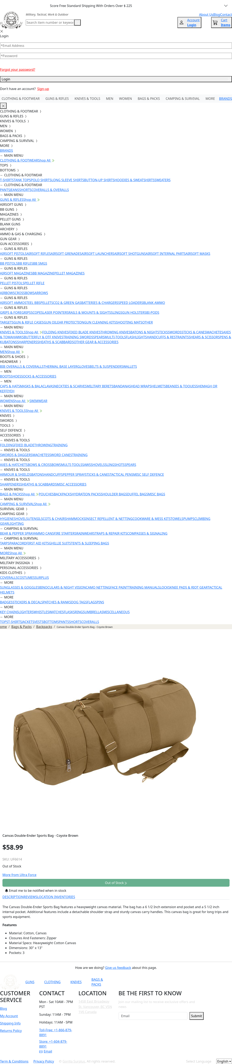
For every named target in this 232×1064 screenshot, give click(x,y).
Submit (196, 1016)
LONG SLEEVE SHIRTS (67, 180)
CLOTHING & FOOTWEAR (21, 98)
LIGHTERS (26, 612)
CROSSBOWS (25, 293)
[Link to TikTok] (179, 982)
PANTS (5, 190)
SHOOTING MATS (129, 322)
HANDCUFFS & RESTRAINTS (168, 337)
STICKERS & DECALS (28, 602)
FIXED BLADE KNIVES (85, 332)
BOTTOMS (51, 622)
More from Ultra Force (19, 875)
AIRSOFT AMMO (12, 302)
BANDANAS (122, 386)
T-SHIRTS (7, 180)
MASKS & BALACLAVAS (37, 386)
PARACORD (17, 543)
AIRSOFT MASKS (198, 253)
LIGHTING (16, 523)
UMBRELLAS (94, 612)
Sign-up (43, 89)
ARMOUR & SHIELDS (15, 474)
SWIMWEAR (38, 401)
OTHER (147, 322)
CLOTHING (52, 982)
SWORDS (174, 332)
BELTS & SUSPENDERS (106, 366)
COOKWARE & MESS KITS (152, 518)
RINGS (80, 612)
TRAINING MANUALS (144, 587)
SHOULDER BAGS (114, 494)
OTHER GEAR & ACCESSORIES (96, 342)
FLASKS (69, 612)
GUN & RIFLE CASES (28, 322)
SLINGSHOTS (115, 464)
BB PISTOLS (9, 263)
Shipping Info (10, 1023)
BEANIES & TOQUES (181, 386)
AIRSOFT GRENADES (66, 253)
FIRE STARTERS (65, 533)
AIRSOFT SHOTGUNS (130, 253)
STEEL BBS (32, 302)
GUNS (29, 982)
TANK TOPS (22, 180)
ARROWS (41, 293)
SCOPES (37, 312)
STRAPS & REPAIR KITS (110, 533)
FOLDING (7, 445)
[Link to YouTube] (149, 982)
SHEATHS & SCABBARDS (55, 342)
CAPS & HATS (10, 386)
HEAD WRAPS (141, 386)
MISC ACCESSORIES (71, 484)
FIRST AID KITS (37, 543)
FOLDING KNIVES (55, 332)
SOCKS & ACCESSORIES (38, 376)
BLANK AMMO (154, 302)
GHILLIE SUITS (60, 543)
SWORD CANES (60, 455)
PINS (100, 602)
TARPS (4, 543)
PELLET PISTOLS (12, 283)
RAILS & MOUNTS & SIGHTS (90, 312)
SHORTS (25, 190)
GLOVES (83, 366)
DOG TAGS (79, 602)
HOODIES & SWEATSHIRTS (134, 180)
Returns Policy (11, 1030)
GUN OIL (50, 322)
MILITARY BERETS (100, 386)
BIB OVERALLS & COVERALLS (22, 366)
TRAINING (60, 445)
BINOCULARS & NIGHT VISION (62, 587)
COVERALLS (9, 577)
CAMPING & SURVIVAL (183, 98)
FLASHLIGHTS (136, 337)
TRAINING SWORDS (78, 337)
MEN (109, 98)
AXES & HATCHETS (14, 464)
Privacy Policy (43, 1061)
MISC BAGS (156, 494)
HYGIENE (7, 518)
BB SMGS (40, 263)
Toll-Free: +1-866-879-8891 (55, 1032)
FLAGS (92, 602)
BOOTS (5, 376)
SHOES (16, 376)
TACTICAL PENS (121, 474)
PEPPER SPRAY (74, 474)
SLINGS (116, 312)
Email (45, 1051)
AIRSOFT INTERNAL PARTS (166, 253)
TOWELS (177, 518)
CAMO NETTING (98, 587)
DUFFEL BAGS (137, 494)
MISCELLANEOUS (116, 612)
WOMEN (125, 98)
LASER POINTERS (56, 312)
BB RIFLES (25, 263)
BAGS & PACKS (149, 98)
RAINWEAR (84, 533)
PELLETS (46, 302)
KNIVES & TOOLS (87, 98)
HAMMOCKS (75, 518)
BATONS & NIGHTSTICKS (149, 332)
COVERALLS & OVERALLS (50, 190)
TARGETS (6, 322)
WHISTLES (41, 612)
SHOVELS (98, 464)
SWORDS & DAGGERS (16, 455)
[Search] (50, 22)
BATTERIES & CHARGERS (99, 302)
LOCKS (165, 587)
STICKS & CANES (194, 332)
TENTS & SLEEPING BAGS (90, 543)
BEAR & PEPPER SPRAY (17, 533)
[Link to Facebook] (159, 982)
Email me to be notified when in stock (35, 890)
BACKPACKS (63, 494)
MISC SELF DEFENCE (148, 474)
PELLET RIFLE (34, 283)
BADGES (6, 602)
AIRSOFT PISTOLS (13, 253)
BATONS (37, 474)
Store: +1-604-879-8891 (53, 1044)
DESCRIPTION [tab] (13, 897)
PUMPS (188, 518)
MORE (210, 98)
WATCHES (56, 612)
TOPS (4, 622)
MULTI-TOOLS (115, 337)
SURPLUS (42, 577)
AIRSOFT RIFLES (39, 253)
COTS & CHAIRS (54, 518)
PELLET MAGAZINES (69, 273)
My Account (9, 1016)
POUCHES (46, 494)
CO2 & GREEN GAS (67, 302)
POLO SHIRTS (41, 180)
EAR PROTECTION (70, 322)
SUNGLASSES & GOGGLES (19, 587)
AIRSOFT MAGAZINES (16, 273)
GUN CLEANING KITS (100, 322)
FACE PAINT (119, 587)
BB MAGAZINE (43, 273)
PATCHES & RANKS (57, 602)
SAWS (86, 464)
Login (116, 79)
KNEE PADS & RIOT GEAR (189, 587)
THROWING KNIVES (115, 332)
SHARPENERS (27, 342)
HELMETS (158, 386)
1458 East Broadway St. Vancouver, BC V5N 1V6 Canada (95, 1006)
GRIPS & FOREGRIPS (15, 312)
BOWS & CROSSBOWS (44, 464)
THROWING (43, 445)
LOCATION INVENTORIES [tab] (56, 897)
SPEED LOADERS (130, 302)
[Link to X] (189, 982)
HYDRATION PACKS (86, 494)
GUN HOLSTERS (134, 312)
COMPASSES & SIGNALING (147, 533)
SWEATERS (162, 180)
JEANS (14, 190)
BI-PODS (152, 312)
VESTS (39, 622)
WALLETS (130, 366)
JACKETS (28, 622)
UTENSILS (35, 518)
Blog (3, 1008)
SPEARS (99, 337)
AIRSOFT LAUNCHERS (98, 253)
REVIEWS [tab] (30, 897)
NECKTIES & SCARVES (70, 386)
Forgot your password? (17, 69)
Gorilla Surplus (74, 1061)
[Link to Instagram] (169, 982)
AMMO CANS (44, 533)
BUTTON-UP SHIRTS (99, 180)
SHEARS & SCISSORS (204, 337)
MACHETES (214, 332)
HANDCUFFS (53, 474)
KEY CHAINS (9, 612)
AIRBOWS (7, 293)
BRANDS (225, 98)
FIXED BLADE (24, 445)
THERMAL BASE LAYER (60, 366)
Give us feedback (118, 967)
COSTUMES (26, 577)
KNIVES (76, 982)
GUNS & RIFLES (57, 98)
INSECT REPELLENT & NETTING (109, 518)
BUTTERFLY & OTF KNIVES (43, 337)
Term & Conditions (14, 1061)
